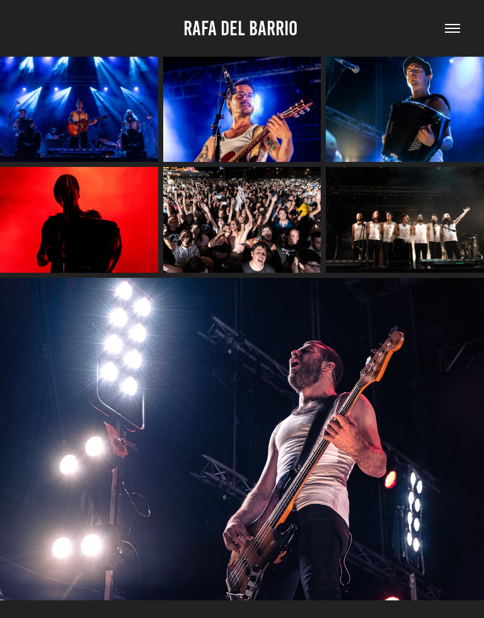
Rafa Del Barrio (242, 28)
